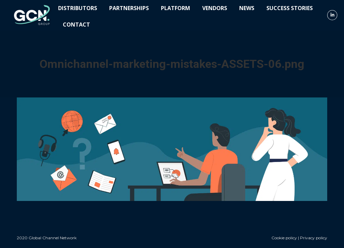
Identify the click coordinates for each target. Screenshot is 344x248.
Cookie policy (284, 237)
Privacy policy (313, 237)
